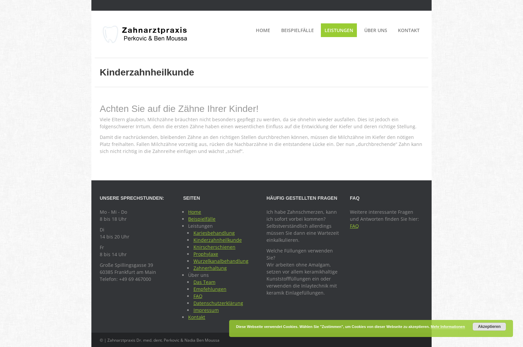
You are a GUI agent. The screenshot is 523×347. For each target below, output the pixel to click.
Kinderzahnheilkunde (217, 240)
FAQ (197, 296)
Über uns (375, 30)
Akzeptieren (489, 326)
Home (263, 30)
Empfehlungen (209, 289)
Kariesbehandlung (214, 233)
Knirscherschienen (214, 247)
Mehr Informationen (448, 327)
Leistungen (339, 30)
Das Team (204, 282)
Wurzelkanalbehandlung (220, 261)
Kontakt (409, 30)
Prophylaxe (205, 254)
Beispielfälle (297, 30)
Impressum (206, 310)
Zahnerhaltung (210, 268)
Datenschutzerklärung (218, 303)
